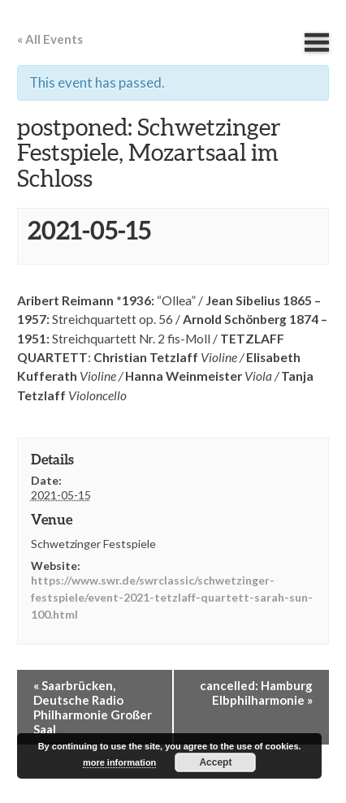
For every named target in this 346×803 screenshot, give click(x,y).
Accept (215, 762)
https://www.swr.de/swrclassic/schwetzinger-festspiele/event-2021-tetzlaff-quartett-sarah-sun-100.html (172, 597)
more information (119, 762)
